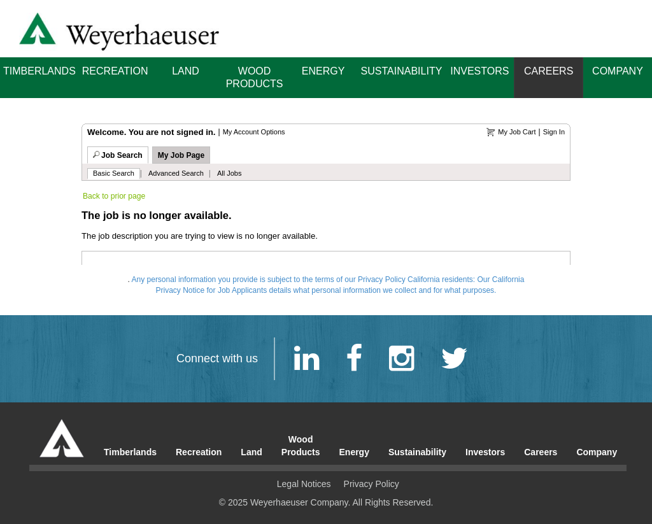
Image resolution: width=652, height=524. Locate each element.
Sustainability (402, 71)
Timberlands (39, 71)
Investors (479, 71)
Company (617, 71)
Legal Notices (304, 484)
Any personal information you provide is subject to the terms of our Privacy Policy (269, 279)
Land (185, 71)
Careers (548, 71)
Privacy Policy (371, 484)
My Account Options (254, 132)
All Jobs (229, 173)
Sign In (554, 132)
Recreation (115, 71)
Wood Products (254, 77)
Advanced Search (176, 173)
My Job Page (181, 155)
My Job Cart (516, 132)
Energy (323, 71)
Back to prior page (114, 196)
